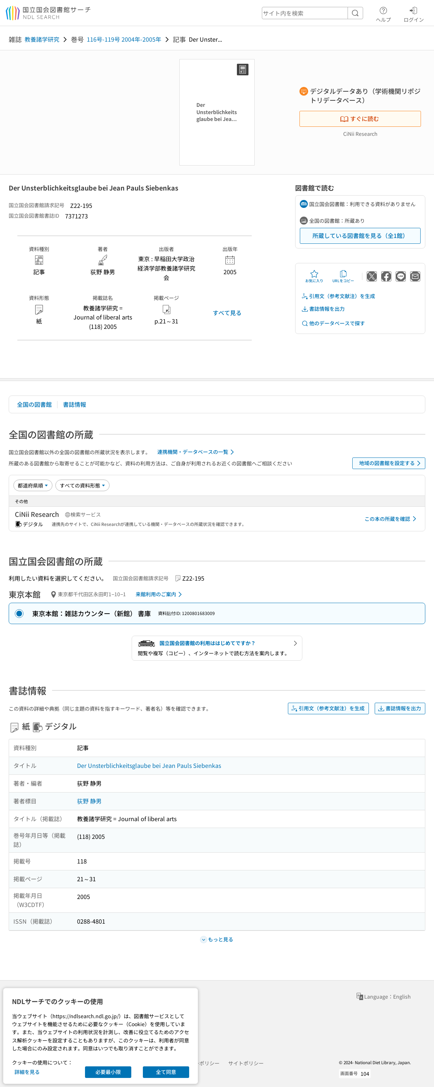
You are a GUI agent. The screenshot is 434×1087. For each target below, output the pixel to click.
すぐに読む (359, 118)
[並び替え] (32, 485)
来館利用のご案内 (160, 594)
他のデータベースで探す (333, 323)
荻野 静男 (89, 801)
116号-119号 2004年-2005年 (124, 39)
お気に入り (314, 276)
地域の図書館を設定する (391, 463)
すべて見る (227, 312)
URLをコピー (343, 276)
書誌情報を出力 (323, 309)
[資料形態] (82, 485)
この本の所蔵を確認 (392, 518)
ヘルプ (383, 13)
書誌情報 (74, 404)
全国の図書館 (34, 404)
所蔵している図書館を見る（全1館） (360, 235)
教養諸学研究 (42, 39)
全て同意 (166, 1071)
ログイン (414, 13)
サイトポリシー (246, 1063)
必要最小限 (108, 1071)
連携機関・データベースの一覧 (197, 452)
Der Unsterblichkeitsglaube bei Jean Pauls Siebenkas (149, 765)
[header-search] (312, 13)
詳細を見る (27, 1071)
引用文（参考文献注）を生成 (338, 296)
